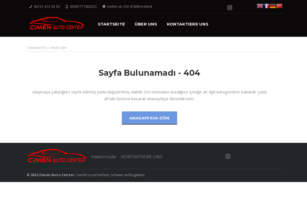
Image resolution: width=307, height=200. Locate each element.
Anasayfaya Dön (149, 118)
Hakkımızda (103, 156)
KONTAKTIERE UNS (141, 156)
